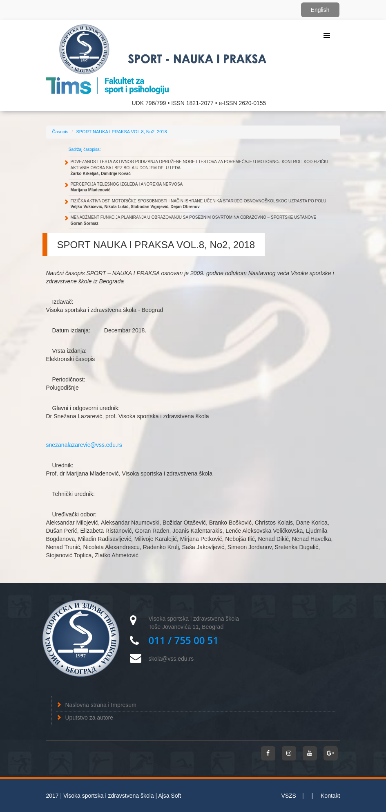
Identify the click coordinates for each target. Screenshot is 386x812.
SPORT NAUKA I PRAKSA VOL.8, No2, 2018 (121, 131)
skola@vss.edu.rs (171, 658)
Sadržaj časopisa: (85, 149)
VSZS (288, 795)
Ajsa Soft (169, 795)
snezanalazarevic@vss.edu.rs (84, 445)
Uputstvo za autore (89, 717)
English (320, 10)
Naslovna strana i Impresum (100, 705)
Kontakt (330, 795)
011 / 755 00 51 (184, 640)
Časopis (60, 131)
